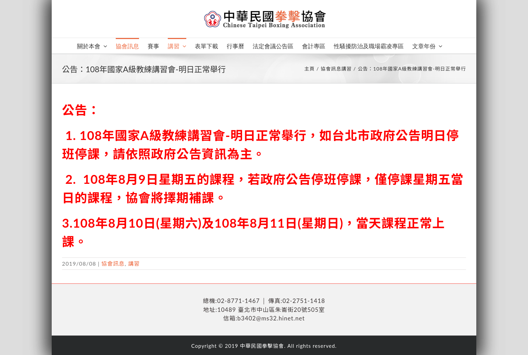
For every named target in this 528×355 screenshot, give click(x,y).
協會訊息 (113, 263)
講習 (134, 263)
